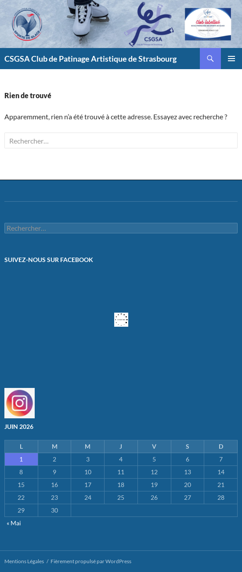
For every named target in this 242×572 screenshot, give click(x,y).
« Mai (14, 523)
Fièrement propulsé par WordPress (91, 561)
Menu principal (231, 58)
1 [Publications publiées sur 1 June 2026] (21, 459)
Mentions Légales (24, 561)
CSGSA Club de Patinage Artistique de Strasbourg (90, 58)
